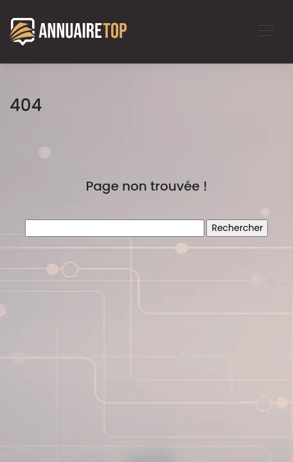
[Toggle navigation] (265, 32)
